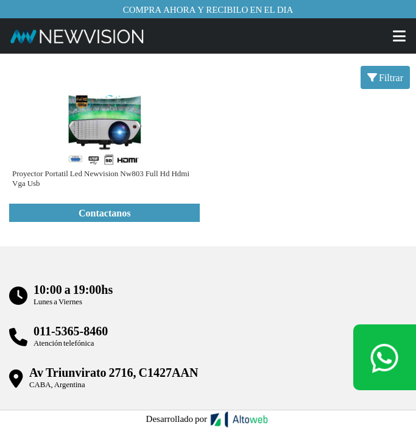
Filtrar (385, 77)
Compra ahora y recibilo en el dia (208, 9)
